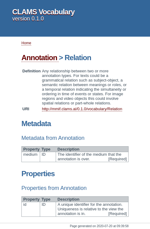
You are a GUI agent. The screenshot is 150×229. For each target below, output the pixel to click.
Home (26, 43)
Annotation (40, 57)
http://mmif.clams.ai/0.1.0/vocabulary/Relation (82, 109)
